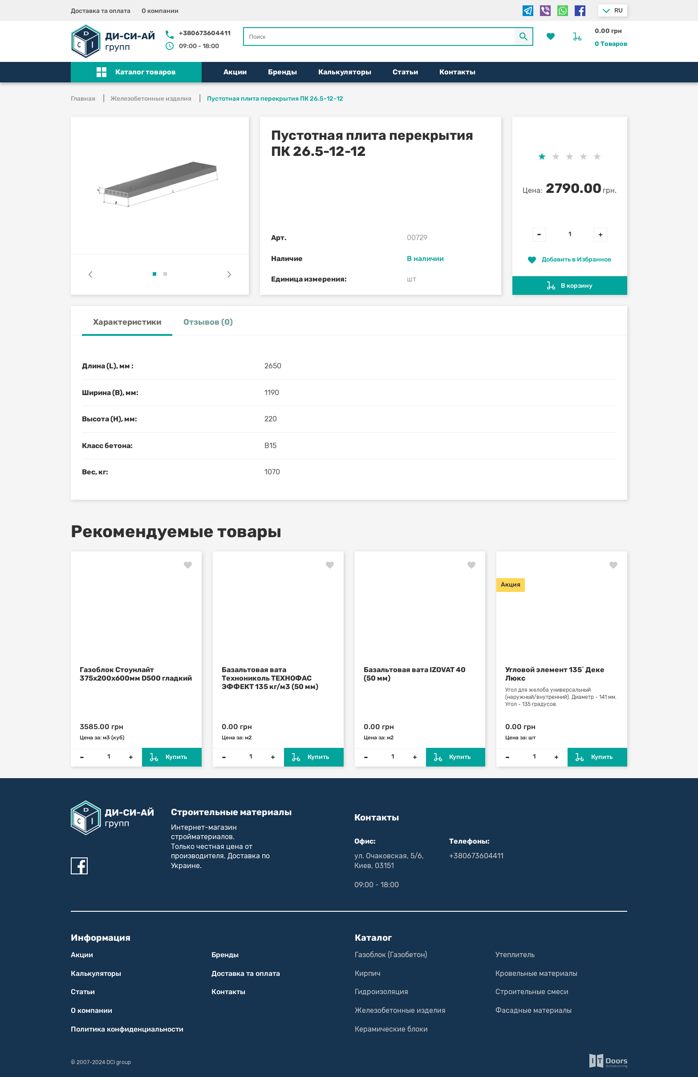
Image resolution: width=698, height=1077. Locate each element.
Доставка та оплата (100, 11)
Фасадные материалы (533, 1010)
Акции (235, 72)
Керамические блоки (391, 1029)
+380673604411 (205, 33)
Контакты (457, 72)
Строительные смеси (531, 991)
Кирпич (368, 973)
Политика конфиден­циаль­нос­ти (127, 1029)
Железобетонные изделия (400, 1010)
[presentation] (90, 274)
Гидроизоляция (381, 991)
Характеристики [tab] (127, 322)
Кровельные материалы (536, 973)
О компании (160, 11)
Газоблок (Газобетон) (391, 955)
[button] (136, 72)
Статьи (405, 72)
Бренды (282, 72)
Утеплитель (515, 955)
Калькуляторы (344, 72)
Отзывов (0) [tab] (208, 322)
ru (618, 10)
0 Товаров (611, 44)
